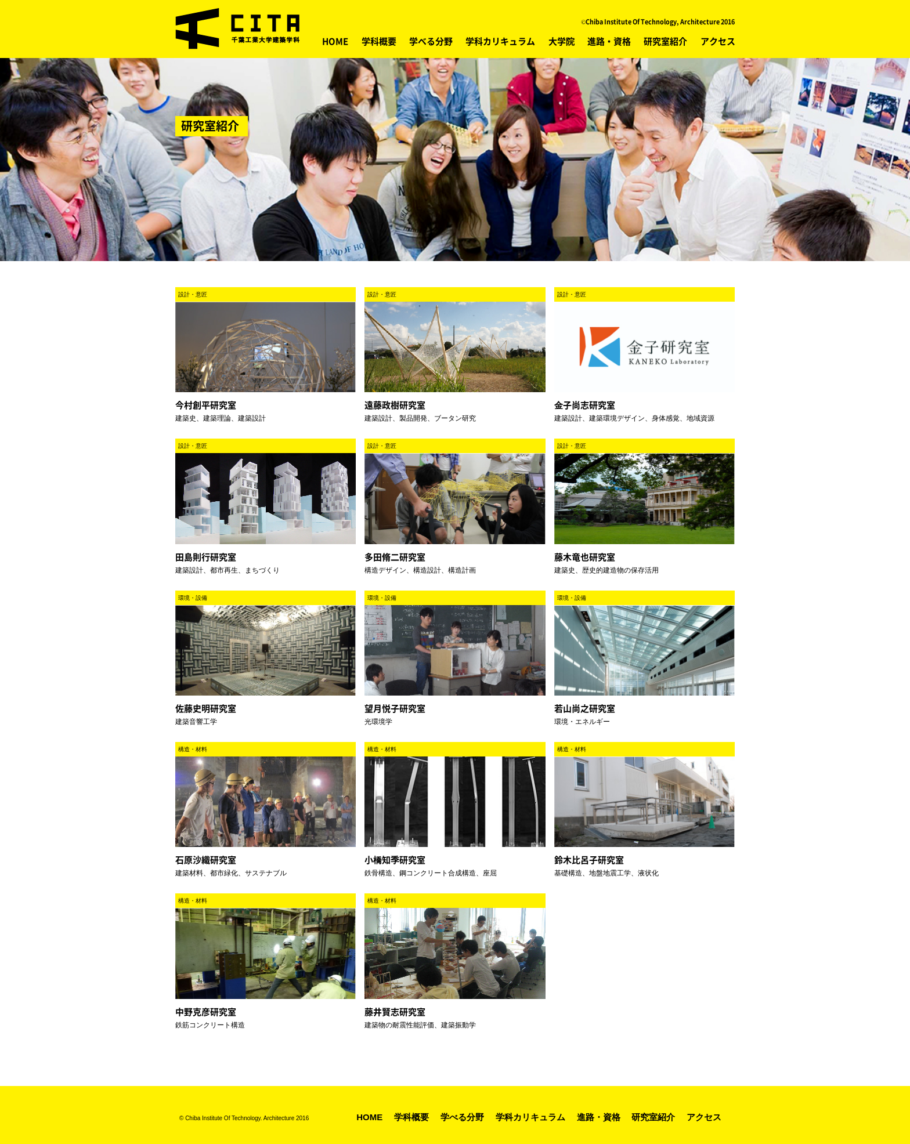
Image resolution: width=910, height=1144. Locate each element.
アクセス (717, 41)
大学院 (561, 41)
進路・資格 (609, 41)
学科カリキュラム (500, 41)
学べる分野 (431, 41)
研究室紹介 (665, 41)
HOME (335, 41)
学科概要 (379, 41)
